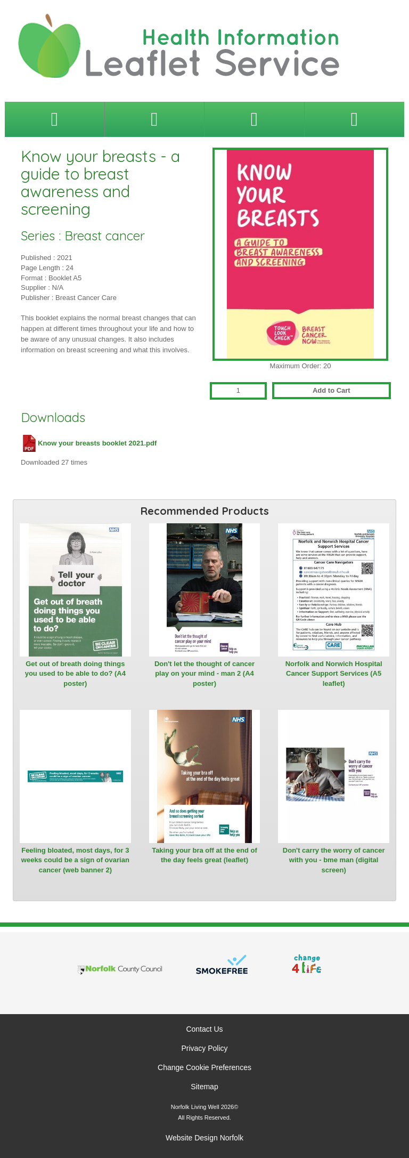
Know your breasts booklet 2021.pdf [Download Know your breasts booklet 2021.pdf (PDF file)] (89, 443)
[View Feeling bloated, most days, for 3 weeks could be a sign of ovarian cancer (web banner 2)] (75, 776)
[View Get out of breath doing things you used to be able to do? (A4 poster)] (75, 590)
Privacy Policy (204, 1048)
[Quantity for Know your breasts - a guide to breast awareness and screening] (238, 391)
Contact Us (204, 1029)
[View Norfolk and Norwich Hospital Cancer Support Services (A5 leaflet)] (333, 590)
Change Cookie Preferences (204, 1067)
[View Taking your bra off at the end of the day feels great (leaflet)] (204, 776)
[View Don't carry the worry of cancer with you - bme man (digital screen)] (333, 776)
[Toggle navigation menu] (54, 119)
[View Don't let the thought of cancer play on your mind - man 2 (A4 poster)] (204, 590)
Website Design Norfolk (204, 1137)
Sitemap (204, 1086)
